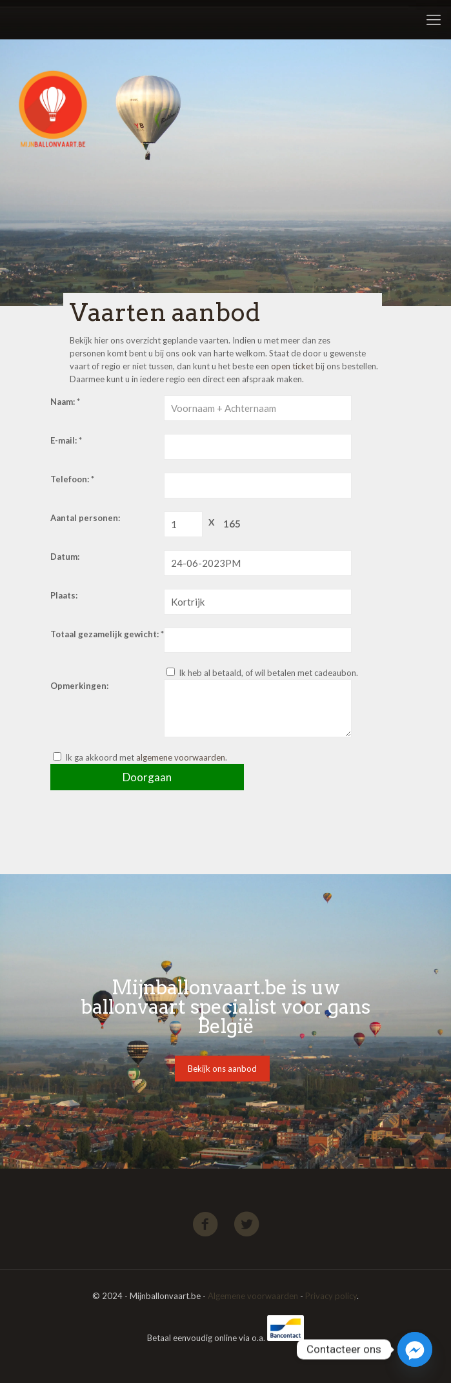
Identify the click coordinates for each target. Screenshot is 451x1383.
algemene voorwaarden (180, 757)
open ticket (292, 366)
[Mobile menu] (434, 19)
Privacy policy (331, 1296)
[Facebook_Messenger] (414, 1349)
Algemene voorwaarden (253, 1296)
